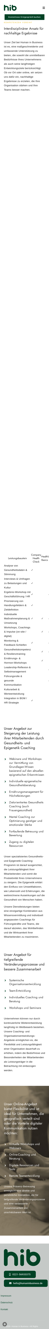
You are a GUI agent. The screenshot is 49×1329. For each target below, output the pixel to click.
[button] (24, 767)
